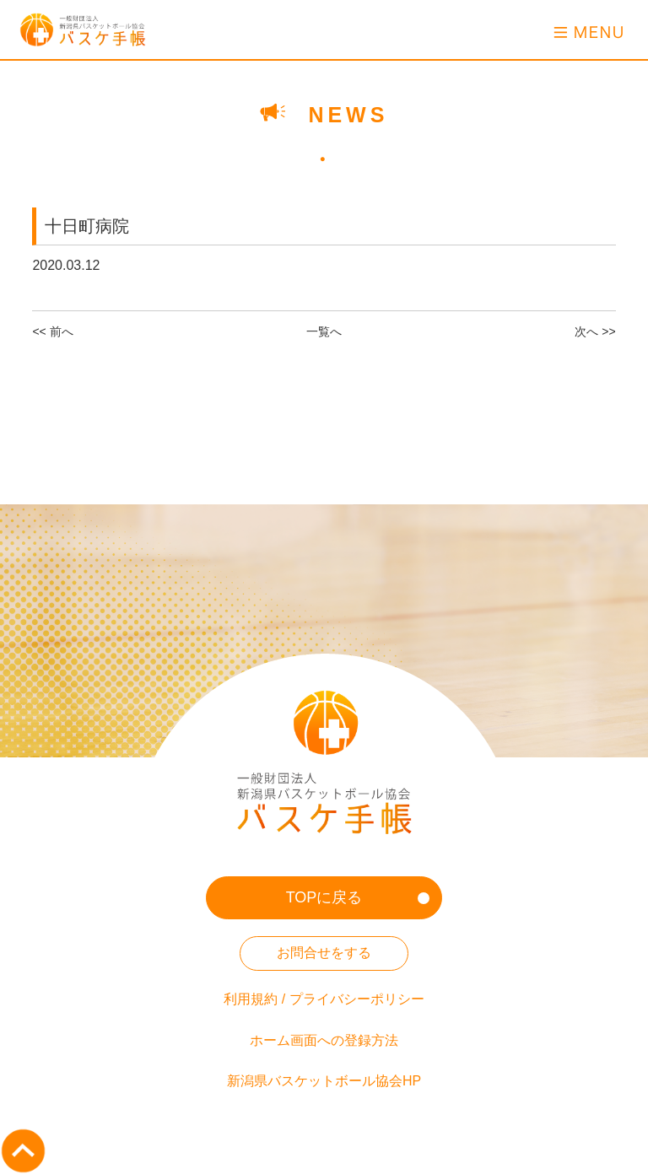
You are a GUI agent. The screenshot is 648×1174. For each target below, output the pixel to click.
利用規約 (251, 999)
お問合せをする (324, 952)
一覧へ (324, 331)
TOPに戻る (324, 897)
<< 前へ (52, 331)
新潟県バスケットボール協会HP (324, 1081)
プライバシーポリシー (356, 999)
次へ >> (595, 331)
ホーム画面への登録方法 (324, 1040)
